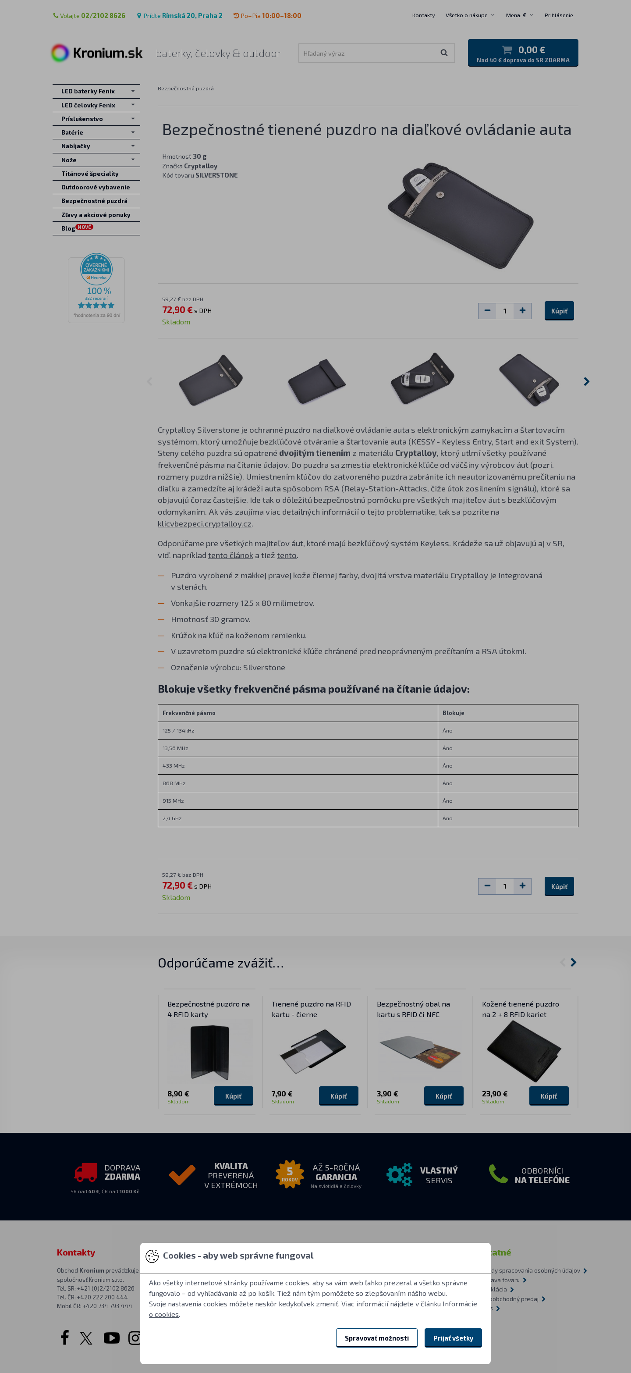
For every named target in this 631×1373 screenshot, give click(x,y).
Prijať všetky (453, 1338)
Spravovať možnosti (377, 1338)
